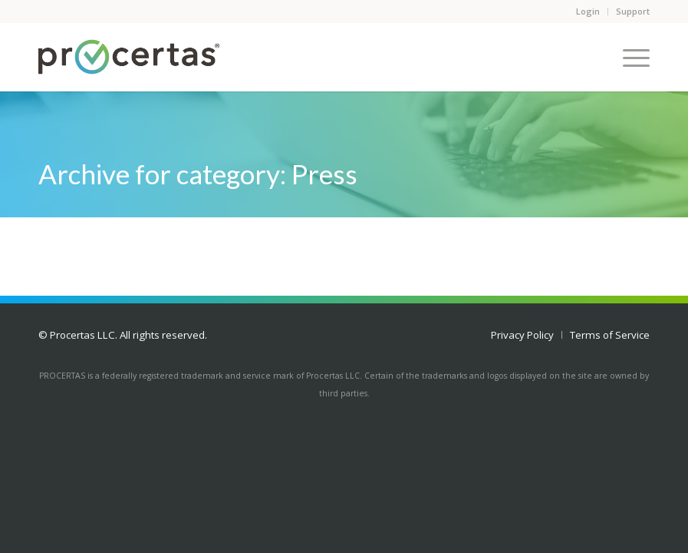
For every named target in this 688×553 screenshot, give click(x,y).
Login (588, 11)
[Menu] (628, 56)
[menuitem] (522, 335)
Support (633, 11)
